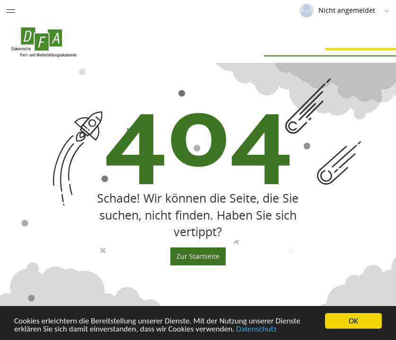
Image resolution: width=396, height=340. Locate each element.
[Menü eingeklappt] (10, 10)
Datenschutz (256, 330)
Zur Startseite (198, 256)
